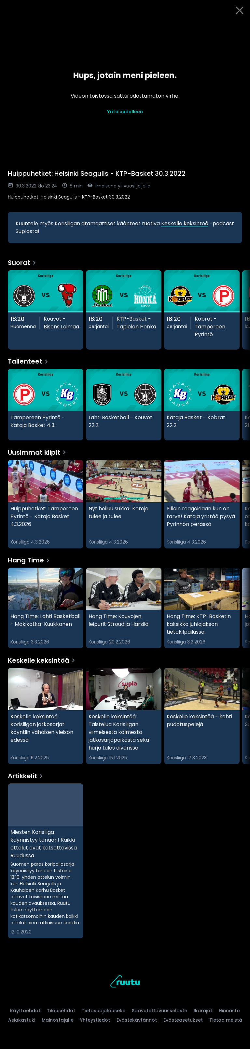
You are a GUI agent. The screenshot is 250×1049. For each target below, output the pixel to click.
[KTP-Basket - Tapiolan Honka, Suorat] (123, 310)
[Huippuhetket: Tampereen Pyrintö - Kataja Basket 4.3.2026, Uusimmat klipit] (45, 504)
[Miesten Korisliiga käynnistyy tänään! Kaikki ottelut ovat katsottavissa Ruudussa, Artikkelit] (45, 860)
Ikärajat (203, 1010)
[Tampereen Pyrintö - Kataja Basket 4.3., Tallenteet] (45, 404)
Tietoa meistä (225, 1020)
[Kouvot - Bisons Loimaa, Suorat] (45, 310)
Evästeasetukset (183, 1020)
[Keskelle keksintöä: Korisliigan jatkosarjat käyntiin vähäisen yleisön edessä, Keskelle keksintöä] (45, 716)
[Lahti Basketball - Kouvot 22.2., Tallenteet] (123, 404)
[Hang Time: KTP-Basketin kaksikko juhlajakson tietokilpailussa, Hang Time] (202, 608)
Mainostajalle (58, 1020)
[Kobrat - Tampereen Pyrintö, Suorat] (202, 310)
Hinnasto (229, 1010)
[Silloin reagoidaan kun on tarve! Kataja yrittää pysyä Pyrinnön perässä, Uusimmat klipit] (202, 504)
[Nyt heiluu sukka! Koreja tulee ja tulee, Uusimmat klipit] (123, 504)
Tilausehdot (61, 1010)
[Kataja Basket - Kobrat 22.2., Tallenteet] (202, 404)
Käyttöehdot (25, 1010)
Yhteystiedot (95, 1020)
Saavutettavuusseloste (159, 1010)
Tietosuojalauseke (103, 1010)
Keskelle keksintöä (184, 223)
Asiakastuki (21, 1020)
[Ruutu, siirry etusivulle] (125, 982)
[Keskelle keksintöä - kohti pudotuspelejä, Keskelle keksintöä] (202, 716)
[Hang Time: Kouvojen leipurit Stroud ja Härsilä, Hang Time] (123, 608)
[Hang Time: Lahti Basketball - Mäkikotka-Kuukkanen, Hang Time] (45, 608)
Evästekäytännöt (137, 1020)
